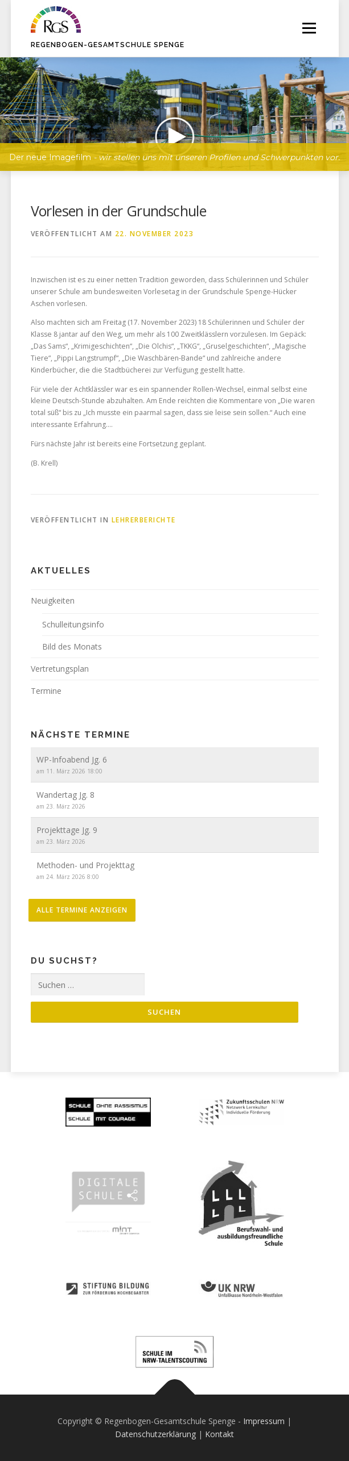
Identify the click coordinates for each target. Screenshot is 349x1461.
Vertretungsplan (60, 668)
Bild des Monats (72, 646)
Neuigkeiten (53, 600)
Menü (308, 28)
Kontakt (219, 1434)
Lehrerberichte (144, 520)
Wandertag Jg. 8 (65, 794)
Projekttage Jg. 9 (66, 829)
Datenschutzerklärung (155, 1434)
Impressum (264, 1421)
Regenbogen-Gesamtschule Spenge (107, 45)
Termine (46, 690)
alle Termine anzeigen (82, 910)
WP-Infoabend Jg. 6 (71, 759)
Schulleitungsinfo (73, 624)
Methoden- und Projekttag (85, 865)
